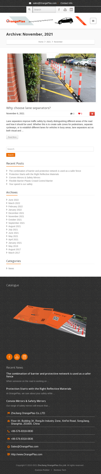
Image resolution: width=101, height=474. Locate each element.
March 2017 (14, 252)
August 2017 (14, 249)
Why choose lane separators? (28, 108)
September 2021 (16, 223)
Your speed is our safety (21, 184)
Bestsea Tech (60, 470)
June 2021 (13, 233)
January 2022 (15, 210)
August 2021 (14, 226)
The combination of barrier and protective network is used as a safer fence (45, 171)
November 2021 (16, 216)
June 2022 (13, 200)
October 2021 (15, 219)
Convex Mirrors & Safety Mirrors (24, 177)
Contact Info (67, 3)
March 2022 (14, 203)
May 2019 (13, 246)
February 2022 (15, 206)
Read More (12, 137)
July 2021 (13, 229)
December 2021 (16, 213)
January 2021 (15, 243)
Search (11, 155)
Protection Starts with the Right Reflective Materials (34, 174)
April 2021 (13, 239)
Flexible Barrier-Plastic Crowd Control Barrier (31, 181)
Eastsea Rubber (42, 470)
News (11, 268)
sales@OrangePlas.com (43, 3)
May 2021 (13, 236)
